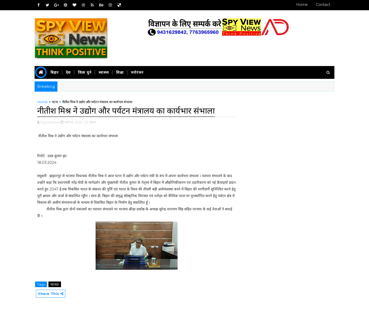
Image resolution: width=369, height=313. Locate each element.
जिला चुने (84, 72)
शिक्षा (120, 72)
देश (68, 72)
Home (302, 4)
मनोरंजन (137, 72)
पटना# (54, 284)
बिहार (54, 72)
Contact (323, 4)
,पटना (92, 122)
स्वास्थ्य (104, 72)
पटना (55, 102)
